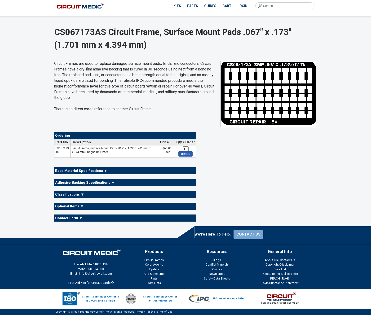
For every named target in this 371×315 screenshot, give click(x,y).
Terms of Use (163, 311)
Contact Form (69, 218)
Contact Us (287, 260)
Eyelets (154, 269)
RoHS (286, 278)
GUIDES (210, 6)
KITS (177, 6)
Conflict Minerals (217, 264)
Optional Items (69, 206)
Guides (217, 269)
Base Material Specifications (81, 171)
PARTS (192, 6)
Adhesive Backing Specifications (85, 182)
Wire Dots (154, 283)
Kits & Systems (154, 274)
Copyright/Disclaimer (279, 264)
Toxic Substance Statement (280, 283)
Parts (154, 278)
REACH (275, 278)
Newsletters (217, 274)
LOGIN (242, 6)
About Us (271, 260)
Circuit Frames (154, 260)
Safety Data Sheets (217, 278)
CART (226, 6)
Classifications (69, 194)
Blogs (217, 260)
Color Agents (154, 264)
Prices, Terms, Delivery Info (280, 274)
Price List (280, 269)
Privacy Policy (144, 311)
